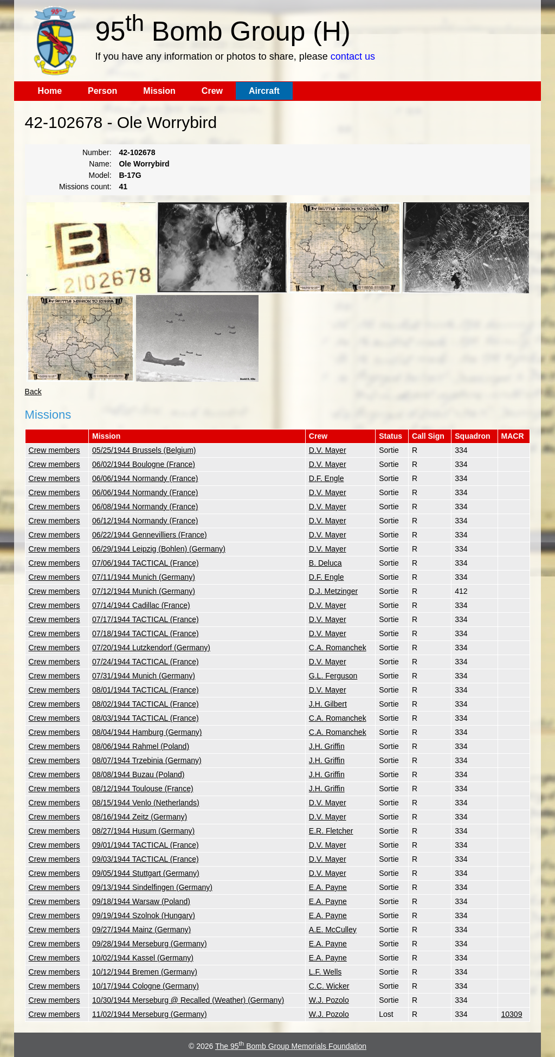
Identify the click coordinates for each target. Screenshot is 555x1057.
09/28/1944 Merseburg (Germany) (149, 943)
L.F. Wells (325, 972)
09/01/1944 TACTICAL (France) (145, 845)
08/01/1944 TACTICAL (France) (145, 690)
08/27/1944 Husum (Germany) (143, 831)
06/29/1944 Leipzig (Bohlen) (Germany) (158, 548)
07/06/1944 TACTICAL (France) (145, 563)
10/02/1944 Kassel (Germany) (142, 957)
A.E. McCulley (333, 929)
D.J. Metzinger (333, 591)
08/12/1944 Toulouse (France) (142, 788)
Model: (100, 175)
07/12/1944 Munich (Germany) (143, 591)
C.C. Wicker (329, 986)
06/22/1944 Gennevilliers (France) (149, 534)
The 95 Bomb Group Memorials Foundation (290, 1046)
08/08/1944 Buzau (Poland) (138, 774)
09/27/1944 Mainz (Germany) (141, 929)
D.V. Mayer (327, 450)
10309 (511, 1014)
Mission (159, 90)
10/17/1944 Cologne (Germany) (145, 986)
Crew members (54, 450)
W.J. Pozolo (329, 1000)
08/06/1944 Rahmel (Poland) (140, 746)
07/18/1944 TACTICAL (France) (145, 633)
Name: (100, 163)
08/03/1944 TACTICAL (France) (145, 718)
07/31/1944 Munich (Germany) (143, 675)
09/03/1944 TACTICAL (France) (145, 859)
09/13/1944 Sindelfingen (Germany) (152, 887)
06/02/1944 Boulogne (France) (143, 464)
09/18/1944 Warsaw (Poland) (141, 901)
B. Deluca (325, 563)
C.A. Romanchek (337, 647)
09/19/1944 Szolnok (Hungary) (143, 915)
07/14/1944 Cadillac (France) (141, 605)
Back (33, 391)
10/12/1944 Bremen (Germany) (144, 972)
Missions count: (85, 186)
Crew (212, 90)
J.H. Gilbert (328, 704)
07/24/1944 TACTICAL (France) (145, 661)
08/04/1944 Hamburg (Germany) (147, 732)
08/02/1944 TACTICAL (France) (145, 704)
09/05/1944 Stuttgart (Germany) (145, 873)
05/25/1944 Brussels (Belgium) (144, 450)
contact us (353, 56)
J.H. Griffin (327, 746)
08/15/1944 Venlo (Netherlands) (145, 802)
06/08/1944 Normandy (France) (145, 506)
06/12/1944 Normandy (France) (145, 520)
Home (50, 90)
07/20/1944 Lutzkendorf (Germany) (151, 647)
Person (102, 90)
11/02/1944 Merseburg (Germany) (149, 1014)
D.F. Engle (326, 478)
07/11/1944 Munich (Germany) (143, 577)
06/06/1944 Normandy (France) (145, 478)
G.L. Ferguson (333, 675)
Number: (97, 152)
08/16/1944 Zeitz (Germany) (139, 816)
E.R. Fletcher (331, 831)
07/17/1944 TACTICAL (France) (145, 619)
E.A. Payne (328, 887)
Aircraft (264, 90)
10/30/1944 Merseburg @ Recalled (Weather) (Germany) (188, 1000)
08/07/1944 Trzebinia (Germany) (147, 760)
